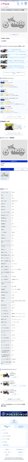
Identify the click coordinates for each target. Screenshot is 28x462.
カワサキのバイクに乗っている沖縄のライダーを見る (14, 73)
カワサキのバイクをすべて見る (14, 133)
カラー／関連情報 (20, 169)
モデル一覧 (7, 169)
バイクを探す (14, 377)
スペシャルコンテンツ (20, 427)
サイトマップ (20, 454)
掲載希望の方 (20, 452)
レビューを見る (22, 385)
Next (25, 126)
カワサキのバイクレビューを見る (14, 116)
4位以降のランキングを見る (14, 399)
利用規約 (7, 449)
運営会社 (7, 454)
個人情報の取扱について (20, 449)
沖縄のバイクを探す (7, 427)
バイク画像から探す (5, 445)
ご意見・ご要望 (7, 452)
